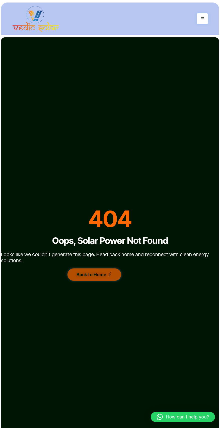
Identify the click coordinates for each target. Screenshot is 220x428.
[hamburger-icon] (202, 18)
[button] (183, 417)
